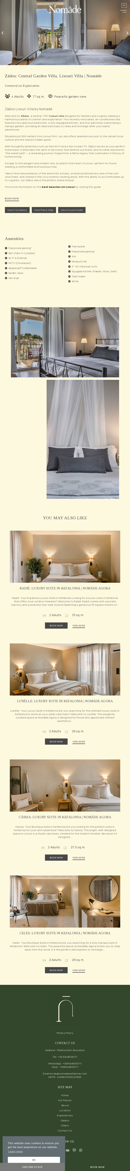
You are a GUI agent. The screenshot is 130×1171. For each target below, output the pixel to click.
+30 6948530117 (67, 1057)
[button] (123, 10)
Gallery (65, 1120)
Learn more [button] (15, 1151)
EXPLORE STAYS (32, 1167)
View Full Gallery (17, 210)
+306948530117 (72, 1063)
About (65, 1105)
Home (65, 1095)
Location (65, 1110)
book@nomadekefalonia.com (68, 1073)
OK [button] (34, 1160)
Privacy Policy (65, 1033)
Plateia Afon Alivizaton (71, 1050)
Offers (65, 1125)
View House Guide (72, 210)
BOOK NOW (12, 198)
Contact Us (65, 1130)
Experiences (65, 1115)
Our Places (65, 1100)
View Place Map (44, 210)
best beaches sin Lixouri (58, 187)
